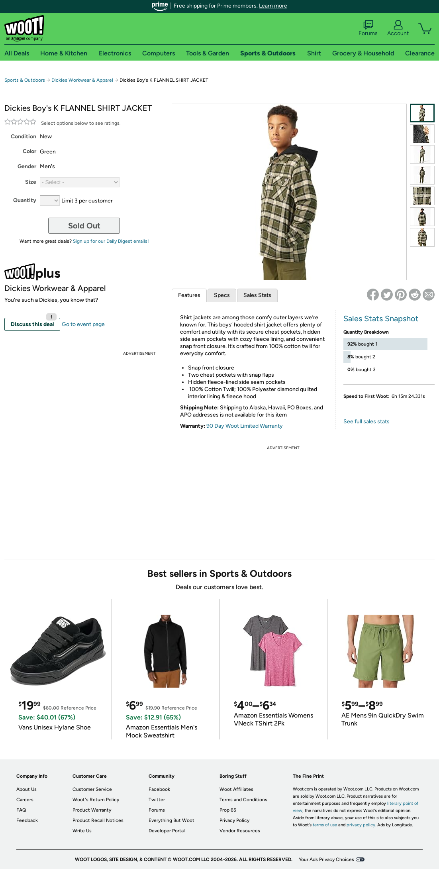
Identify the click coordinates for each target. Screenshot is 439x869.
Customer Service (92, 789)
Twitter (157, 799)
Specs (222, 295)
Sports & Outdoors (24, 80)
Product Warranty (92, 810)
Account (398, 28)
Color (29, 151)
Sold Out (84, 225)
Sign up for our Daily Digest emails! (111, 241)
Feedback (27, 820)
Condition (23, 136)
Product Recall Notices (98, 820)
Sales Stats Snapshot (381, 318)
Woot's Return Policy (96, 799)
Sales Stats (257, 295)
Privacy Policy (234, 820)
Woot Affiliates (236, 789)
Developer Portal (167, 831)
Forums (368, 28)
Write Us (82, 831)
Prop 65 (228, 810)
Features (189, 295)
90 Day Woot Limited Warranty (244, 426)
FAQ (21, 810)
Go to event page (83, 324)
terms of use (325, 825)
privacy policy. (361, 825)
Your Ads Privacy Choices (326, 859)
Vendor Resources (240, 831)
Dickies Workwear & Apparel (82, 80)
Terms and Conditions (243, 799)
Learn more (273, 5)
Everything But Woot (171, 820)
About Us (26, 789)
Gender (27, 166)
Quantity (24, 200)
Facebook (159, 789)
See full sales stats (366, 421)
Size (30, 182)
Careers (24, 799)
